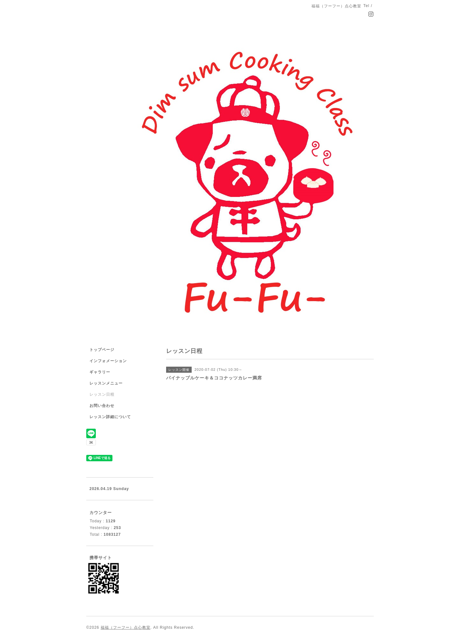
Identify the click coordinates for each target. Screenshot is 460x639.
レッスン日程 (101, 394)
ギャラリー (99, 372)
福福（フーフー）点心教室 (125, 627)
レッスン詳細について (110, 417)
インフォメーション (108, 361)
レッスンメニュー (106, 383)
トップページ (101, 349)
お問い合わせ (101, 405)
